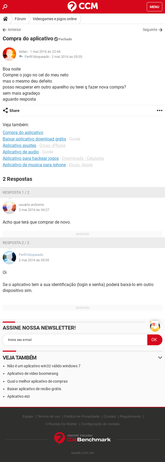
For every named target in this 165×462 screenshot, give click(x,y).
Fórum (20, 19)
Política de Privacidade (82, 416)
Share (14, 110)
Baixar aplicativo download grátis (34, 139)
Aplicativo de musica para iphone (34, 164)
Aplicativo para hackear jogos (31, 158)
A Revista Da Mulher (61, 424)
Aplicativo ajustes (19, 145)
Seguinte (150, 29)
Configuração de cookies (100, 424)
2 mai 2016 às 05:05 (67, 57)
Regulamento (130, 416)
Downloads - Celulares (83, 158)
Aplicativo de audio (21, 151)
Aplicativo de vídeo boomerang (32, 373)
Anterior (14, 29)
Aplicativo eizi (18, 396)
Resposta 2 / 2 (16, 243)
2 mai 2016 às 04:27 (34, 210)
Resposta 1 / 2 (16, 192)
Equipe (28, 416)
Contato (110, 416)
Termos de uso (48, 416)
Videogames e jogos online (55, 19)
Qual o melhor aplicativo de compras (37, 381)
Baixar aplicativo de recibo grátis (34, 389)
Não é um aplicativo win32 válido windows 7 (43, 366)
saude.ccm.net (82, 453)
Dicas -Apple (81, 164)
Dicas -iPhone (52, 145)
